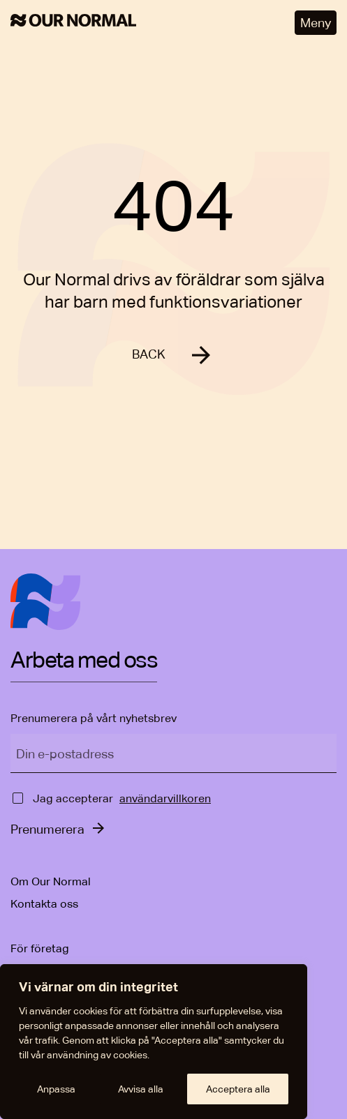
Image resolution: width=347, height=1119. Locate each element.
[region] (153, 1041)
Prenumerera (47, 829)
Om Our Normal (50, 881)
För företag (39, 948)
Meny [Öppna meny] (315, 22)
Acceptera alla (238, 1089)
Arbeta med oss (83, 661)
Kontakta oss (44, 903)
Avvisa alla (140, 1089)
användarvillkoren (165, 798)
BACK (148, 354)
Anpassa (56, 1089)
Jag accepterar (73, 798)
